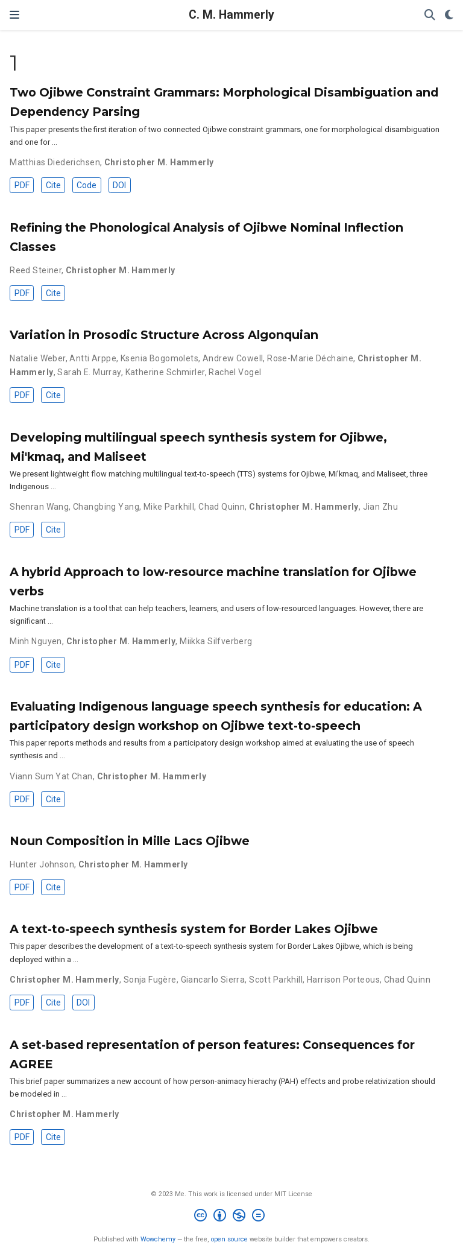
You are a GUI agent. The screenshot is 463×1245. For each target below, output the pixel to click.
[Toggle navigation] (14, 15)
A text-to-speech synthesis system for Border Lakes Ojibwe (194, 929)
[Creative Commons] (231, 1216)
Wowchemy (157, 1239)
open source (229, 1239)
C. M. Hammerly (231, 15)
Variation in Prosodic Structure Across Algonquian (164, 335)
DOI (119, 185)
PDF (22, 185)
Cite (53, 185)
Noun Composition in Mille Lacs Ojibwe (130, 841)
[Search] (429, 15)
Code (86, 185)
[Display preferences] (449, 15)
